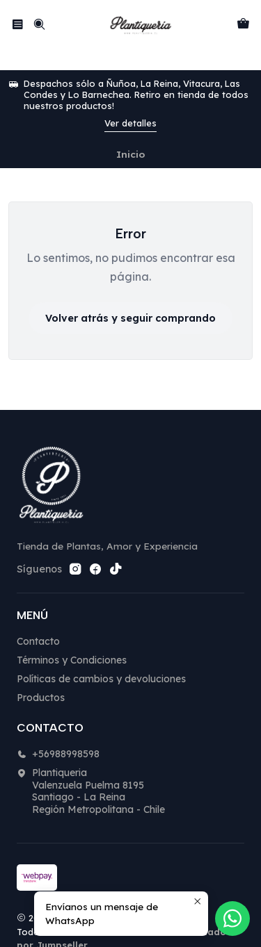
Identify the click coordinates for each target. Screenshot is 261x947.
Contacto (38, 620)
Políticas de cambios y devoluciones (101, 657)
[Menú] (17, 24)
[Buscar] (38, 24)
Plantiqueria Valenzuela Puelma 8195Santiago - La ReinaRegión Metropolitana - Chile (91, 769)
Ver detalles (130, 101)
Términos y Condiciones (72, 638)
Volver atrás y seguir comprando (130, 296)
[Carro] (243, 24)
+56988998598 (58, 732)
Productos (41, 676)
